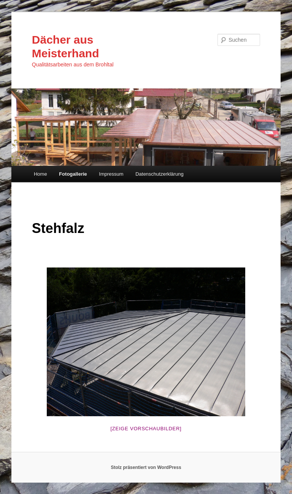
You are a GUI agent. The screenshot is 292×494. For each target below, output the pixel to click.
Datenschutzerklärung (159, 174)
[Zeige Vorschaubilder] (146, 428)
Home (40, 174)
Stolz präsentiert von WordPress (146, 467)
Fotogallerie (73, 174)
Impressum (111, 174)
